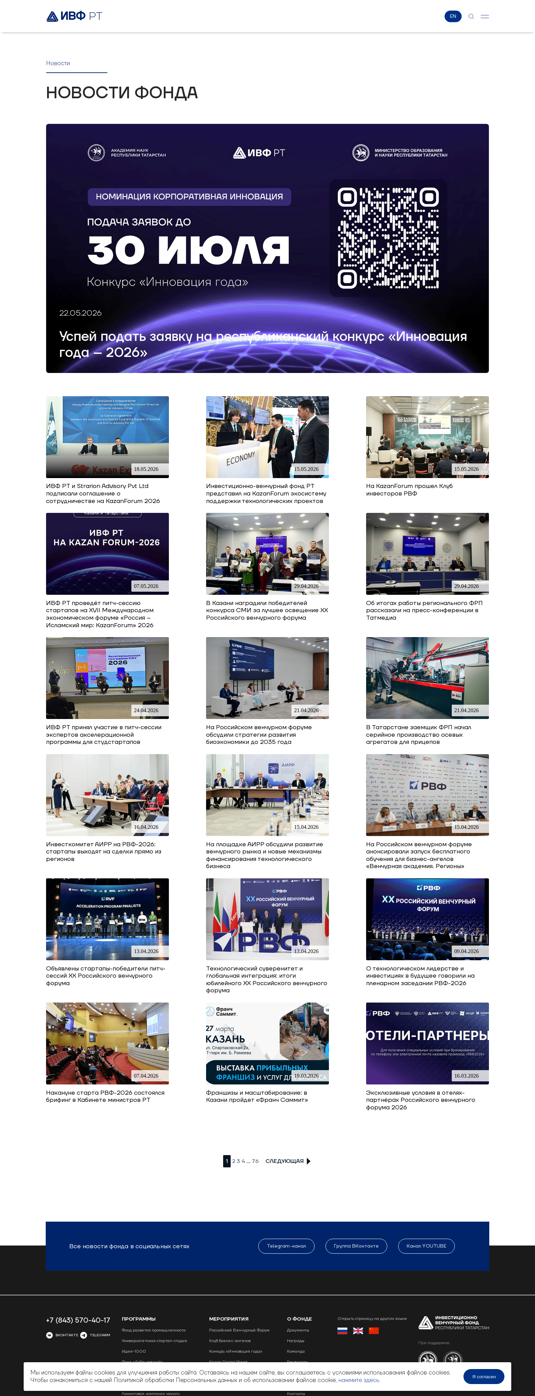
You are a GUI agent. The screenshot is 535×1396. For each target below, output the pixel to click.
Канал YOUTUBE (426, 1204)
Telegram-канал (286, 1204)
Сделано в (451, 1342)
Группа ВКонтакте (356, 1204)
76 (255, 1162)
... (248, 1162)
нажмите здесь (357, 1380)
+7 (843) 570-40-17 (78, 1277)
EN (453, 17)
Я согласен (486, 1376)
